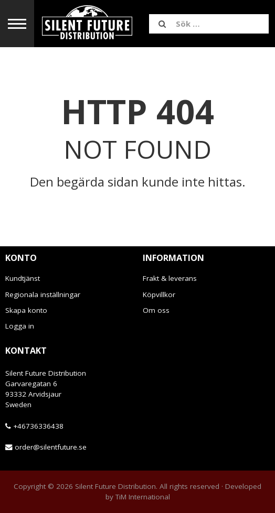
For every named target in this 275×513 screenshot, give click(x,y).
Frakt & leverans (170, 278)
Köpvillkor (159, 294)
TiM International (142, 496)
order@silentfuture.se (51, 447)
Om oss (156, 310)
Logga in (19, 326)
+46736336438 (38, 426)
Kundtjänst (22, 278)
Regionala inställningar (42, 294)
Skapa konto (26, 310)
